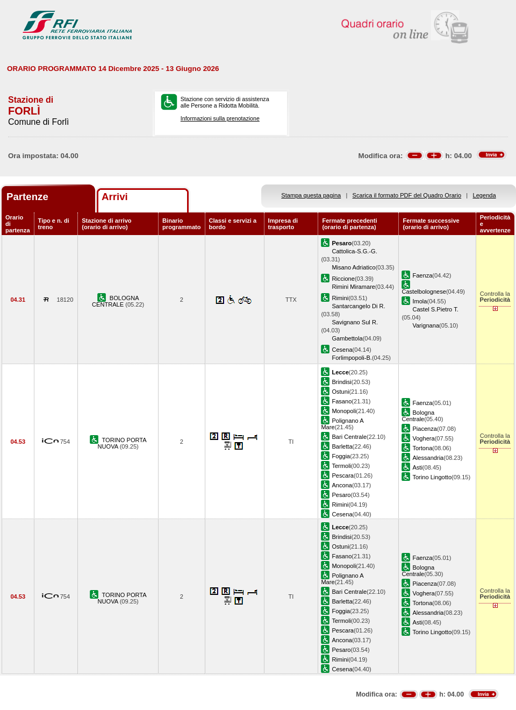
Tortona (422, 448)
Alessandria (427, 458)
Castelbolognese (424, 291)
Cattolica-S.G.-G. (354, 251)
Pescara (343, 475)
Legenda (484, 195)
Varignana (425, 325)
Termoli (341, 466)
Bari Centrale (349, 437)
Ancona (342, 485)
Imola (419, 301)
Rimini (340, 298)
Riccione (343, 278)
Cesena (342, 349)
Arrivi (115, 196)
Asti (417, 467)
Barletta (342, 446)
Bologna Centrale (418, 415)
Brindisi (341, 382)
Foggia (341, 456)
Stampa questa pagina (311, 195)
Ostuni (340, 391)
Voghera (423, 438)
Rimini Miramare (353, 286)
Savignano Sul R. (355, 322)
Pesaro (341, 495)
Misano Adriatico (353, 267)
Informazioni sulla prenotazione (220, 118)
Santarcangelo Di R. (358, 306)
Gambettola (347, 338)
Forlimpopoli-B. (352, 357)
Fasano (342, 401)
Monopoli (344, 411)
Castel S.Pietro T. (435, 309)
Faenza (422, 275)
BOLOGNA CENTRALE (115, 301)
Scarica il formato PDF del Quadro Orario (407, 195)
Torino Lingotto (432, 477)
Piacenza (424, 428)
